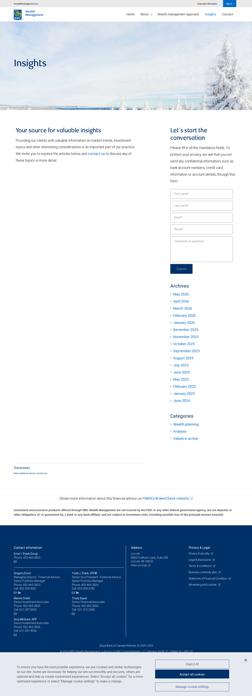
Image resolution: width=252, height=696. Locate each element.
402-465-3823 (31, 585)
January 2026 (184, 322)
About (146, 14)
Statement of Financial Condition (208, 578)
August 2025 (183, 358)
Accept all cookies (192, 674)
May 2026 (181, 294)
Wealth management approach (178, 14)
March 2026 (182, 308)
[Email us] (16, 561)
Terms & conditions (200, 566)
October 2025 (184, 344)
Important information (207, 3)
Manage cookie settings (192, 687)
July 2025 (180, 365)
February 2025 (184, 386)
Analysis (179, 431)
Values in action (185, 438)
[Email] (201, 218)
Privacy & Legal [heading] (199, 548)
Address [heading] (136, 548)
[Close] (245, 660)
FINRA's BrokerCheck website (166, 498)
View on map (139, 565)
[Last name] (201, 206)
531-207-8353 (28, 609)
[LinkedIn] (19, 592)
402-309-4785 (86, 588)
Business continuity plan (203, 572)
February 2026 (184, 315)
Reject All (192, 664)
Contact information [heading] (28, 548)
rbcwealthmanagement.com (26, 3)
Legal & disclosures (200, 560)
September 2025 (186, 351)
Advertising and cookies (203, 584)
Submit (181, 269)
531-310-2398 (86, 609)
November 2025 (185, 336)
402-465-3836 (31, 627)
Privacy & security (199, 553)
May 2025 (181, 379)
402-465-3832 (89, 606)
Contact (227, 14)
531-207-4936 (28, 631)
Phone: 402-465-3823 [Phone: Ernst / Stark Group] (27, 557)
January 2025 (184, 393)
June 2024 (181, 400)
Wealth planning (186, 424)
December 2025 (185, 329)
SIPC (186, 651)
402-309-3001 (28, 588)
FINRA (174, 651)
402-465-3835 (31, 606)
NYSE (161, 651)
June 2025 (181, 372)
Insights (210, 14)
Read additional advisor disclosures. (31, 473)
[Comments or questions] (201, 249)
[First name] (201, 194)
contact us (96, 153)
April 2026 (181, 301)
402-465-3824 (89, 585)
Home (130, 14)
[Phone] (201, 229)
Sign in (230, 3)
